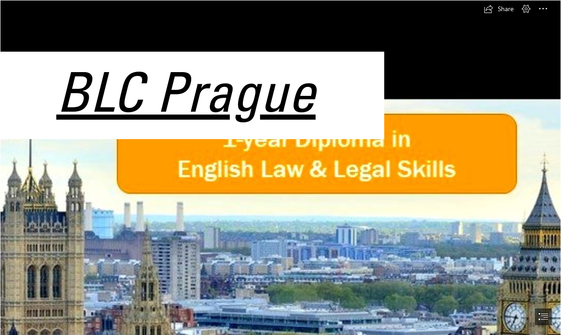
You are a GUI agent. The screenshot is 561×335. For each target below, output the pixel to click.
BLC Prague (185, 91)
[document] (280, 167)
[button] (498, 8)
